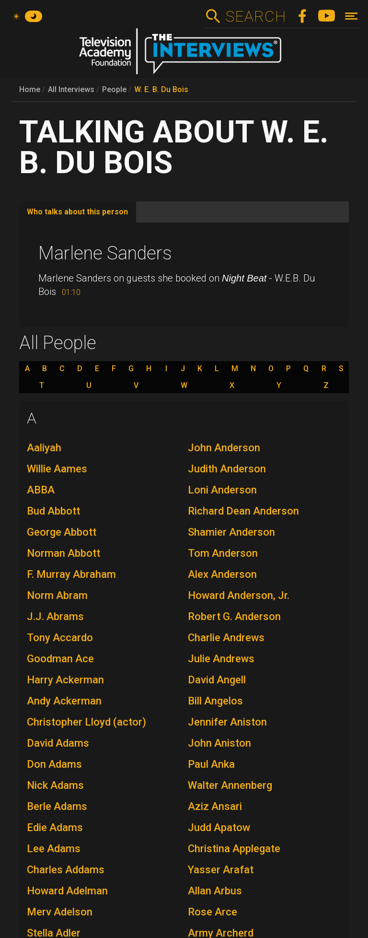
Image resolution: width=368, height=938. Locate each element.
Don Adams (54, 764)
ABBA (41, 490)
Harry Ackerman (65, 680)
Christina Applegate (234, 849)
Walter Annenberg (230, 785)
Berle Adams (57, 806)
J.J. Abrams (55, 616)
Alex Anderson (222, 574)
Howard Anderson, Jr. (238, 595)
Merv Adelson (59, 912)
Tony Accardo (60, 638)
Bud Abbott (53, 511)
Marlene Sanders (105, 253)
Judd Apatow (219, 827)
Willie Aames (57, 469)
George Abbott (61, 532)
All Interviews (71, 89)
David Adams (58, 743)
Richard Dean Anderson (243, 511)
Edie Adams (55, 827)
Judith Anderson (227, 469)
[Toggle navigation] (351, 16)
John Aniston (219, 743)
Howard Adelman (67, 891)
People (114, 89)
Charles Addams (65, 870)
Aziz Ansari (215, 806)
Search (255, 16)
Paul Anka (211, 764)
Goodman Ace (60, 659)
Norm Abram (57, 595)
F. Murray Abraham (71, 574)
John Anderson (224, 448)
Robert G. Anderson (234, 616)
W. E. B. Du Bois (161, 89)
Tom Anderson (223, 553)
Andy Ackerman (64, 701)
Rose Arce (212, 912)
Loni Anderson (222, 490)
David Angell (217, 680)
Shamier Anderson (231, 532)
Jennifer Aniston (227, 722)
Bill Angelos (215, 701)
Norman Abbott (63, 553)
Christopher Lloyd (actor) (86, 722)
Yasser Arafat (220, 870)
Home (29, 89)
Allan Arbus (215, 891)
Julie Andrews (221, 659)
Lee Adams (53, 849)
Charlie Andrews (226, 638)
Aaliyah (44, 448)
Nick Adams (55, 785)
